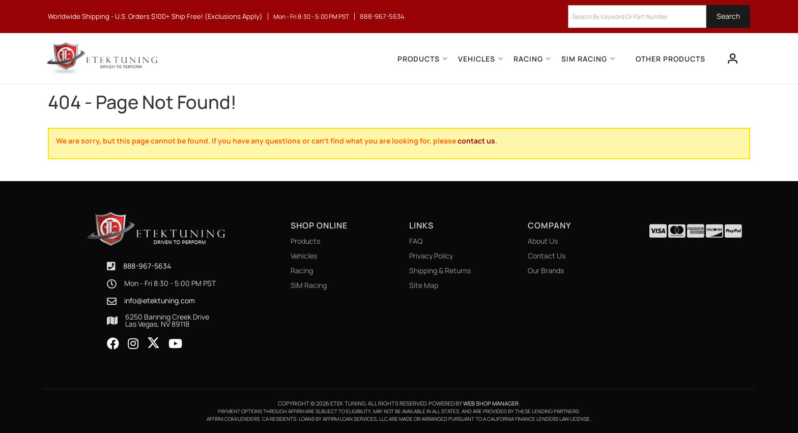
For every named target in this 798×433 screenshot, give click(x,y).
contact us (476, 141)
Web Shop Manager (491, 403)
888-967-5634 (147, 266)
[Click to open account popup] (732, 58)
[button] (659, 16)
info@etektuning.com (159, 300)
